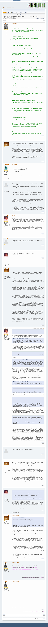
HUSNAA (6, 215)
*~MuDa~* (6, 23)
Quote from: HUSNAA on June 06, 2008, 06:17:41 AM (20, 517)
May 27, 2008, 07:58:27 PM (15, 141)
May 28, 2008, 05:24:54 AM (15, 328)
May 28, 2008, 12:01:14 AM (15, 268)
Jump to (33, 618)
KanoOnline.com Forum (9, 7)
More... (43, 485)
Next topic (43, 18)
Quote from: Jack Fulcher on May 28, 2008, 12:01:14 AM (20, 330)
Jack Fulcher (7, 141)
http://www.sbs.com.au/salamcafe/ (17, 572)
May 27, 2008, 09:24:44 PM (15, 164)
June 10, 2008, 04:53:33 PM (15, 581)
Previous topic (38, 18)
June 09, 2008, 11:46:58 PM (15, 515)
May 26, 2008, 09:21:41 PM (15, 23)
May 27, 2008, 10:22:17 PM (15, 238)
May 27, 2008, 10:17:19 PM (15, 215)
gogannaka (21, 14)
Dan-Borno (7, 164)
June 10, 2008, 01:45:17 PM (15, 562)
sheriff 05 (6, 238)
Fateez (6, 562)
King (5, 447)
